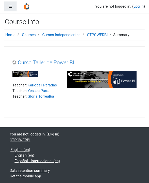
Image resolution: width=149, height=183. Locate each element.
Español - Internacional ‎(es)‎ (37, 161)
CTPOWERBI (97, 35)
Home (10, 35)
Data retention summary (30, 170)
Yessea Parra (39, 90)
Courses (29, 35)
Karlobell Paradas (42, 85)
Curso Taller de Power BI (46, 62)
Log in (138, 6)
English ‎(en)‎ (20, 149)
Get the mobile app (25, 176)
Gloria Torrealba (41, 96)
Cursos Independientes (61, 35)
